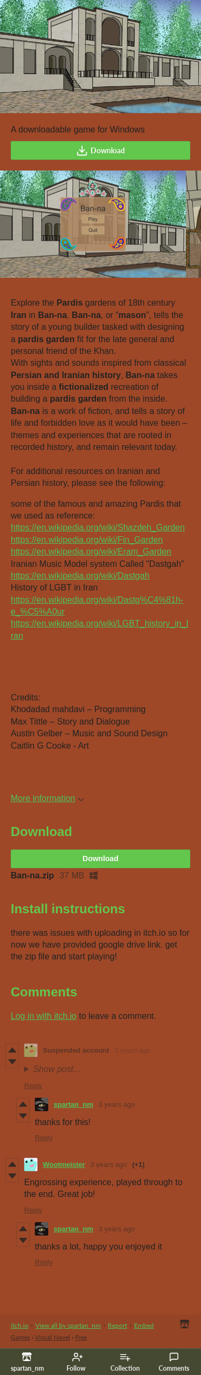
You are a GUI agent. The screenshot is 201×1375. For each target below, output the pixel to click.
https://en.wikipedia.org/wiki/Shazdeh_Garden (98, 527)
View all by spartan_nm (68, 1325)
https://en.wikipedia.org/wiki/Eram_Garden (91, 551)
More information (47, 798)
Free (81, 1337)
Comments (174, 1362)
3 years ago (133, 1050)
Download (100, 151)
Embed (144, 1325)
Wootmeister (64, 1164)
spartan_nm (73, 1104)
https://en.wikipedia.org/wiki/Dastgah (80, 575)
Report (117, 1325)
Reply (33, 1086)
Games (20, 1337)
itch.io (19, 1325)
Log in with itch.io (44, 1016)
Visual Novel (52, 1337)
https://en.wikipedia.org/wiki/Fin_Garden (87, 539)
